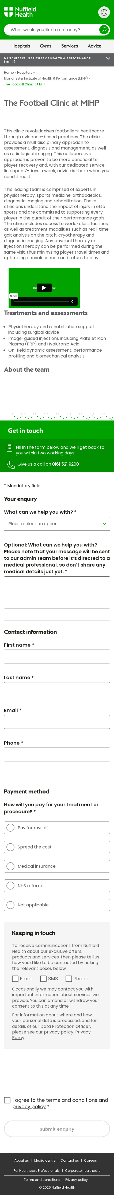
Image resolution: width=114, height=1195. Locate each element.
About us (21, 1160)
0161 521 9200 (65, 464)
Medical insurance (31, 866)
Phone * (13, 743)
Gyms (45, 46)
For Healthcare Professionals (37, 1170)
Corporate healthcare (82, 1170)
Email (26, 978)
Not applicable (27, 905)
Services (69, 46)
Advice (94, 46)
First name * (19, 645)
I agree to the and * (60, 1103)
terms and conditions (71, 1100)
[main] (57, 603)
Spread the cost (29, 847)
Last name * (19, 677)
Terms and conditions (42, 1179)
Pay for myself (27, 828)
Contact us (69, 1160)
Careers (90, 1160)
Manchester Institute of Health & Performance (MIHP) (47, 60)
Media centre (44, 1160)
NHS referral (24, 886)
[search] (57, 30)
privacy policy (29, 1106)
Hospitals (21, 46)
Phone (81, 978)
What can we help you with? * (40, 512)
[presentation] (44, 1069)
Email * (12, 710)
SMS (53, 978)
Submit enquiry (57, 1129)
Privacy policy (76, 1179)
